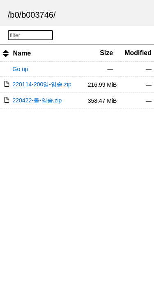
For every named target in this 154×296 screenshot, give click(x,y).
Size (106, 52)
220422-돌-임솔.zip (37, 100)
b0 (14, 14)
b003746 (37, 14)
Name (22, 53)
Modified (138, 52)
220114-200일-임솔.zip (42, 84)
